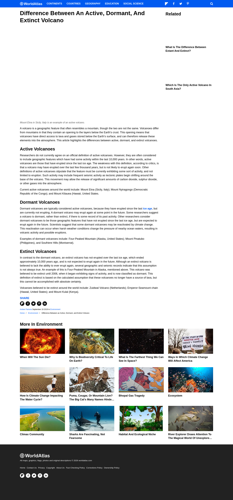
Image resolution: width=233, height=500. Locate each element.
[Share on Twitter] (33, 303)
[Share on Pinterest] (39, 303)
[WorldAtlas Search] (211, 3)
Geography (92, 3)
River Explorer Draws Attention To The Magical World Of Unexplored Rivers (189, 438)
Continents (54, 3)
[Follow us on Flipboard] (22, 475)
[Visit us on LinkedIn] (46, 475)
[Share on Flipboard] (22, 303)
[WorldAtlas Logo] (32, 3)
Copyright (50, 468)
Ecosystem (175, 395)
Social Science (133, 3)
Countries (74, 3)
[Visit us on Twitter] (34, 475)
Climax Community (32, 434)
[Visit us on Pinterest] (40, 475)
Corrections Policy (94, 468)
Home (22, 468)
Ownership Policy (111, 468)
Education (112, 3)
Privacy (41, 468)
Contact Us (32, 468)
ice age (147, 208)
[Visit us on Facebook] (28, 475)
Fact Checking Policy (75, 468)
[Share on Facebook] (28, 303)
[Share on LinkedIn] (44, 303)
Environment (55, 309)
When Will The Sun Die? (35, 357)
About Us (60, 468)
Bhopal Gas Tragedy (132, 395)
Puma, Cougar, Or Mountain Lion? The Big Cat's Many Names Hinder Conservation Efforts (91, 399)
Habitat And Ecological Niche (137, 434)
